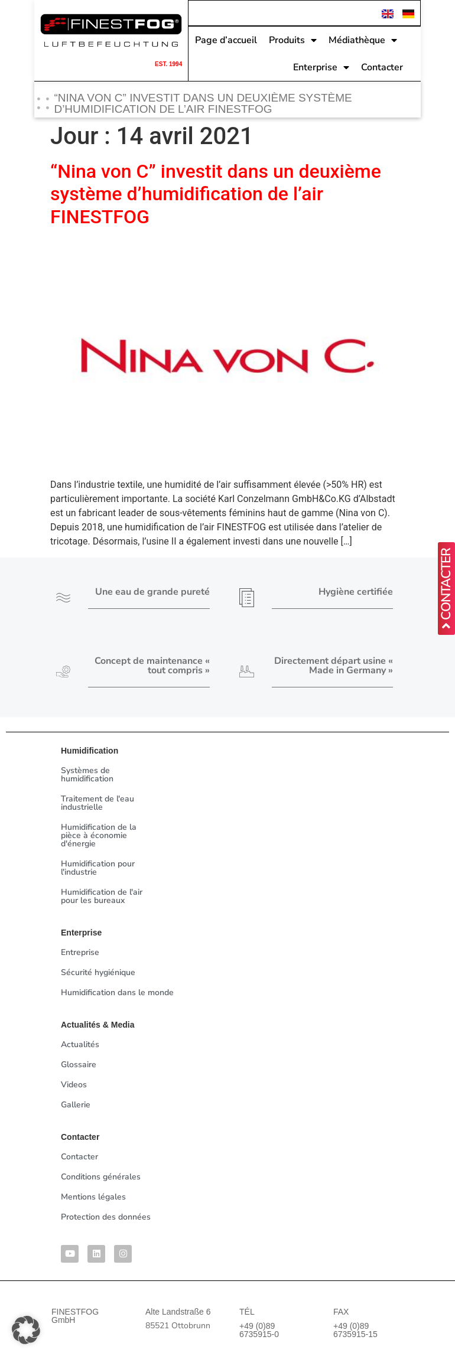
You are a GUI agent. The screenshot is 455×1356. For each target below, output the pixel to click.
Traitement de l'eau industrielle (97, 803)
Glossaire (78, 1064)
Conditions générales (101, 1176)
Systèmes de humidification (87, 774)
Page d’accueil (226, 38)
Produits (293, 39)
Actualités (80, 1044)
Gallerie (75, 1104)
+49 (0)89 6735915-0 (259, 1330)
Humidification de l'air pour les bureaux (101, 896)
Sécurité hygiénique (98, 972)
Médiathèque (363, 39)
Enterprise (321, 66)
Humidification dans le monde (117, 992)
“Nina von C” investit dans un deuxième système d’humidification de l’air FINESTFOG (215, 194)
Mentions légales (93, 1196)
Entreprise (80, 952)
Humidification (89, 750)
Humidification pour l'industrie (98, 868)
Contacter (382, 66)
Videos (74, 1084)
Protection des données (106, 1217)
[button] (26, 1330)
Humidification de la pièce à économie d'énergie (98, 835)
